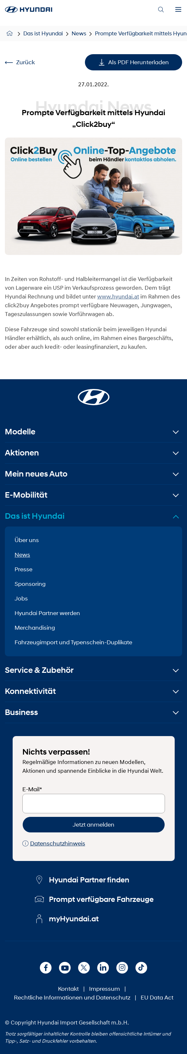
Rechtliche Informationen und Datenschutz (72, 997)
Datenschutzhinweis (53, 843)
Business (21, 712)
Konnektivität (30, 691)
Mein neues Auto (36, 474)
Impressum (104, 988)
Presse (23, 569)
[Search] (161, 10)
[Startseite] (94, 393)
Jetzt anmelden (93, 824)
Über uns (27, 540)
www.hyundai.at (118, 304)
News (79, 33)
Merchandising (35, 627)
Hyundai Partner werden (47, 613)
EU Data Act (157, 997)
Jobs (21, 598)
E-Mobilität (26, 495)
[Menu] (178, 10)
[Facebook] (46, 968)
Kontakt (68, 988)
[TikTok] (141, 968)
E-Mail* (32, 789)
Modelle (20, 432)
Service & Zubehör (39, 670)
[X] (84, 968)
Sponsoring (30, 584)
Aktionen (22, 453)
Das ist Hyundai (43, 33)
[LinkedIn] (103, 968)
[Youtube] (65, 968)
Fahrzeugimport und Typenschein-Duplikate (73, 642)
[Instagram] (122, 968)
